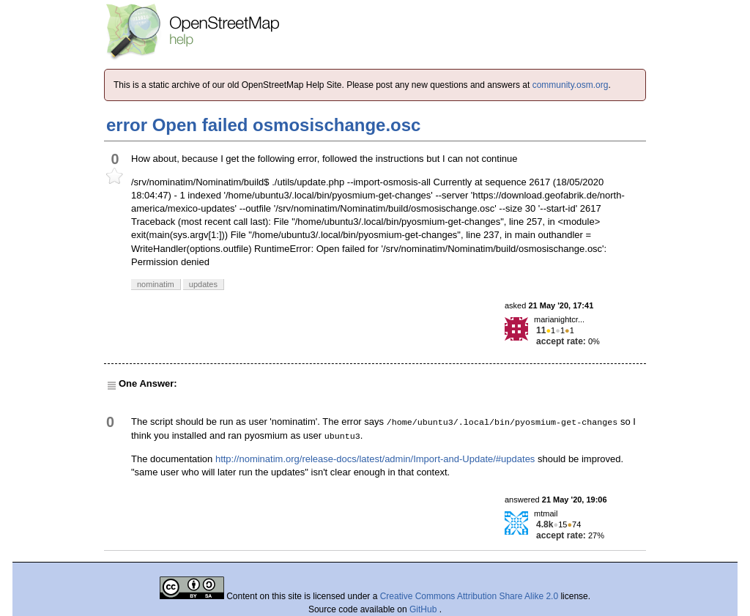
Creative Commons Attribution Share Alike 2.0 (469, 596)
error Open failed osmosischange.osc (263, 125)
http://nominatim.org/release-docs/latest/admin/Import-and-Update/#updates (375, 458)
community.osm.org (570, 85)
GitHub (424, 609)
